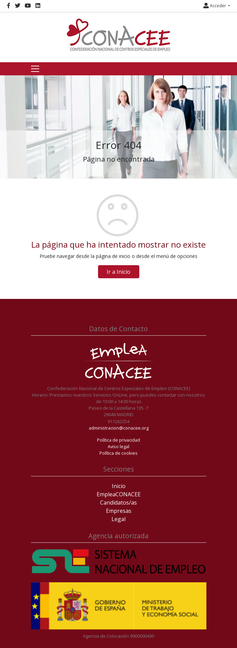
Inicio (119, 486)
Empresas (118, 511)
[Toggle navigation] (35, 68)
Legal (118, 519)
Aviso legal (118, 446)
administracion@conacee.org (119, 428)
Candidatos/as (118, 502)
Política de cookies (118, 453)
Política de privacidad (118, 440)
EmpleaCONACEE (119, 494)
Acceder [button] (215, 6)
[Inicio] (118, 35)
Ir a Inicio (118, 272)
